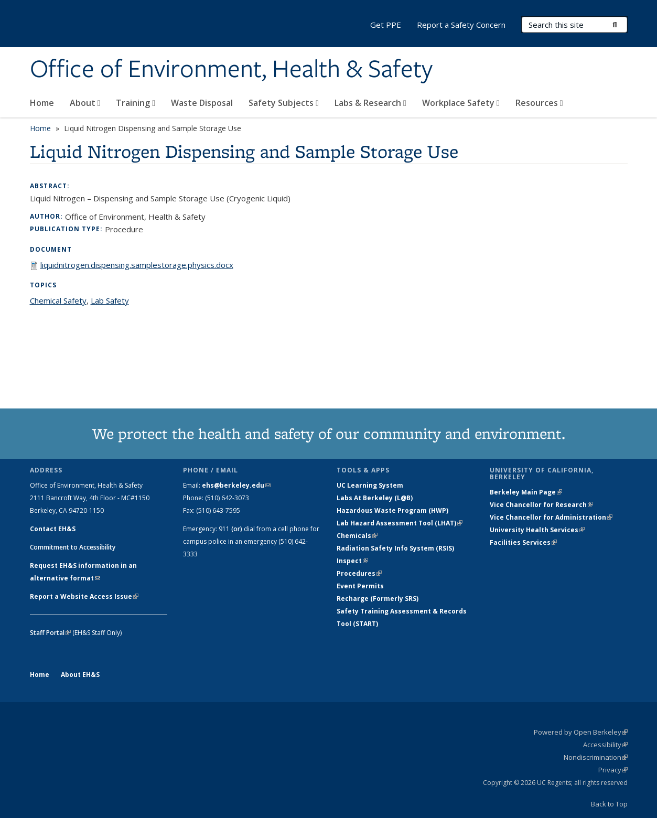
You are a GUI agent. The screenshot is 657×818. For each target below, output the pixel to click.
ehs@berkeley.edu (236, 485)
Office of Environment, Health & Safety (231, 69)
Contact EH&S (53, 528)
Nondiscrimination (596, 757)
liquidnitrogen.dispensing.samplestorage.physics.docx (136, 265)
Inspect (352, 560)
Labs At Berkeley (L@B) (375, 497)
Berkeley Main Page (526, 492)
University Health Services (537, 529)
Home (42, 103)
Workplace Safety (461, 103)
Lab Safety (110, 300)
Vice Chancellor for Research (541, 504)
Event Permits (360, 586)
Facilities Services (523, 542)
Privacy (613, 769)
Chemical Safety (58, 300)
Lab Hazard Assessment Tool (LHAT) (399, 523)
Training (135, 103)
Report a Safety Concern (461, 24)
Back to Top (609, 804)
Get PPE (385, 24)
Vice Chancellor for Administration (551, 517)
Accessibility (605, 744)
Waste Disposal (202, 103)
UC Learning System (370, 485)
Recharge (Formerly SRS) (377, 598)
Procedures (359, 573)
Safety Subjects (284, 103)
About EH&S (80, 674)
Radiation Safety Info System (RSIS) (395, 548)
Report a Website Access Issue (84, 596)
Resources (539, 103)
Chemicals (357, 535)
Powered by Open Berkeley (581, 732)
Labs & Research (370, 103)
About (85, 103)
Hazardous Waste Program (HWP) (392, 510)
